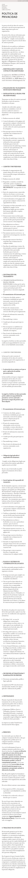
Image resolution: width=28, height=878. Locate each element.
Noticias (4, 7)
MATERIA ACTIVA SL (18, 75)
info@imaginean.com (19, 80)
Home (3, 4)
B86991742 (22, 78)
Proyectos (4, 5)
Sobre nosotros (6, 9)
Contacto (4, 8)
